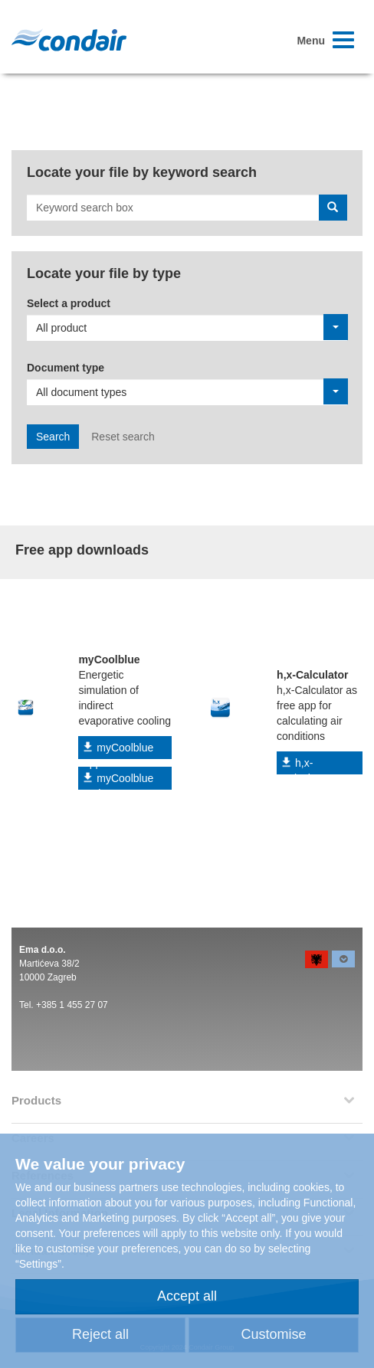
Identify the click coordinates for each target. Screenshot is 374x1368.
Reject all (100, 1334)
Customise (273, 1334)
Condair (68, 39)
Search (53, 436)
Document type (65, 368)
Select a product (68, 303)
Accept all (187, 1296)
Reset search (122, 436)
